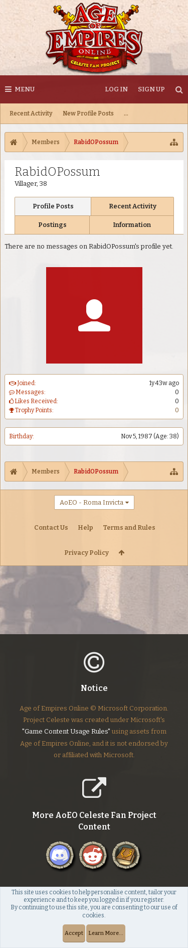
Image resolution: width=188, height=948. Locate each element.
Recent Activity (31, 113)
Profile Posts (53, 206)
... (126, 113)
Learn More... (105, 933)
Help (85, 527)
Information (132, 224)
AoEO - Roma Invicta (91, 502)
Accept (74, 933)
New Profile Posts (88, 113)
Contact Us (51, 527)
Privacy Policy (86, 552)
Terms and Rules (129, 527)
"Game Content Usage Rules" (66, 739)
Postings (52, 224)
